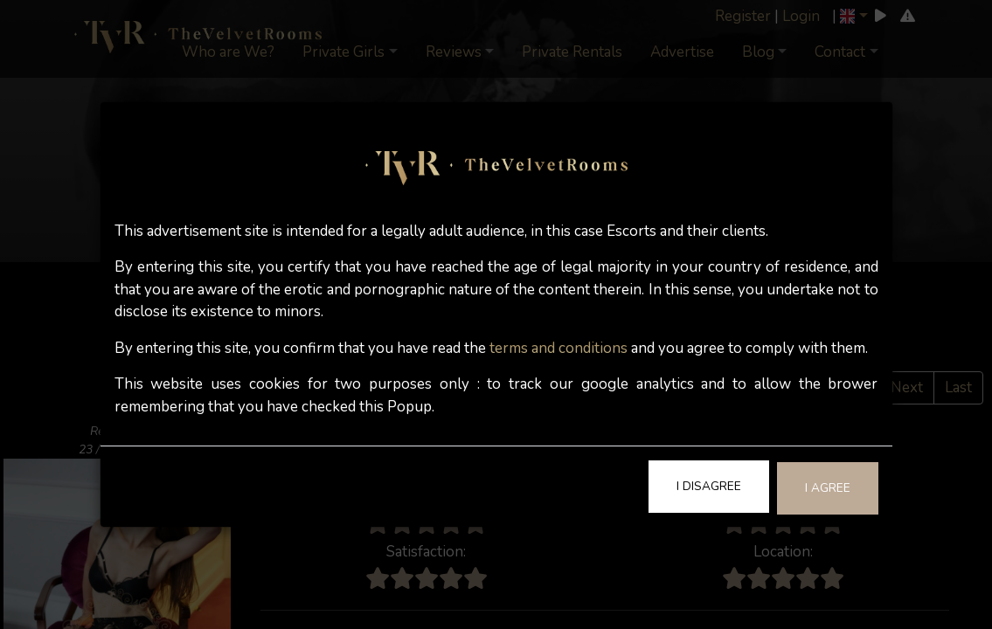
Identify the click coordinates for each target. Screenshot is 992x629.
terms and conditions (558, 348)
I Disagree (708, 486)
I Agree (827, 488)
